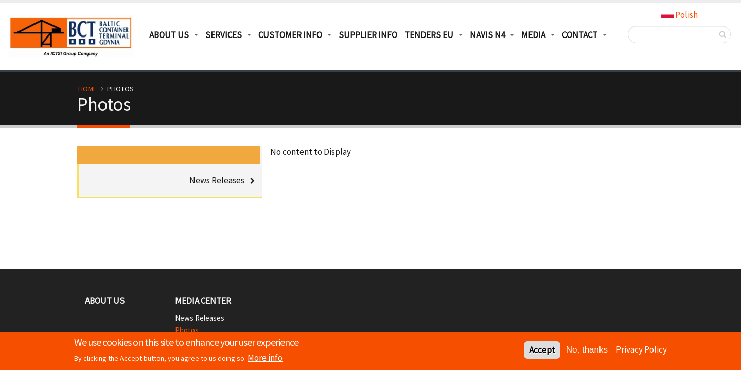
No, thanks (587, 351)
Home (87, 89)
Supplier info (368, 35)
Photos (187, 330)
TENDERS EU (428, 35)
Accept (542, 351)
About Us (105, 300)
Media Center (203, 300)
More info (265, 359)
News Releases (216, 180)
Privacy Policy (641, 351)
